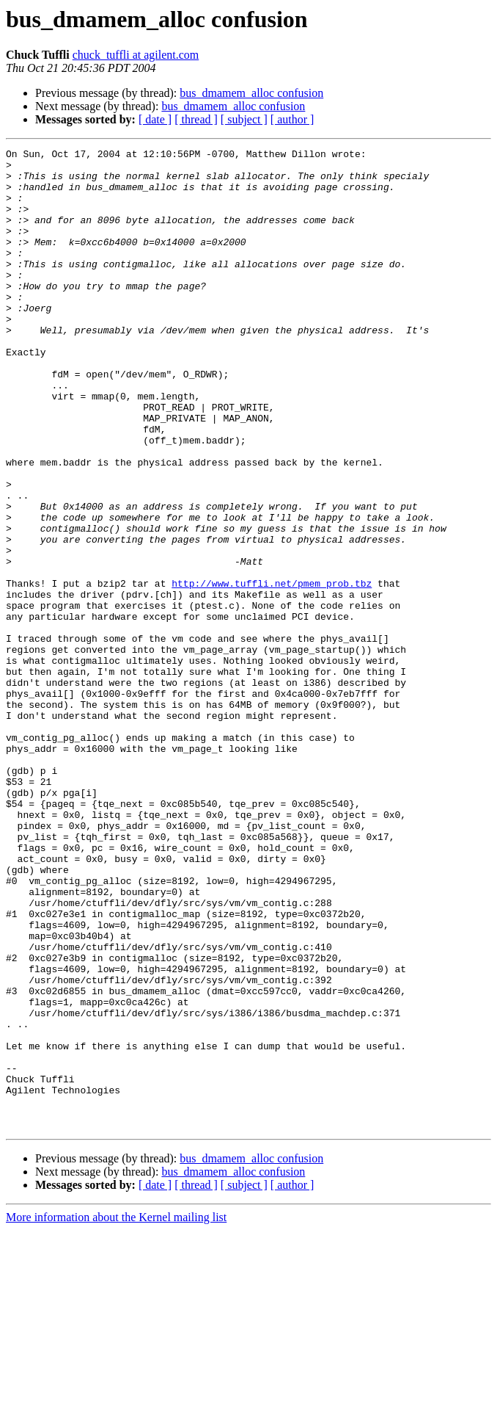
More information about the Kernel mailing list (116, 1413)
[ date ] (155, 119)
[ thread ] (196, 119)
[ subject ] (244, 119)
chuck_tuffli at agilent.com (136, 54)
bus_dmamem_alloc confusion (251, 93)
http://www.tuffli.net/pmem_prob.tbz (272, 671)
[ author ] (292, 119)
